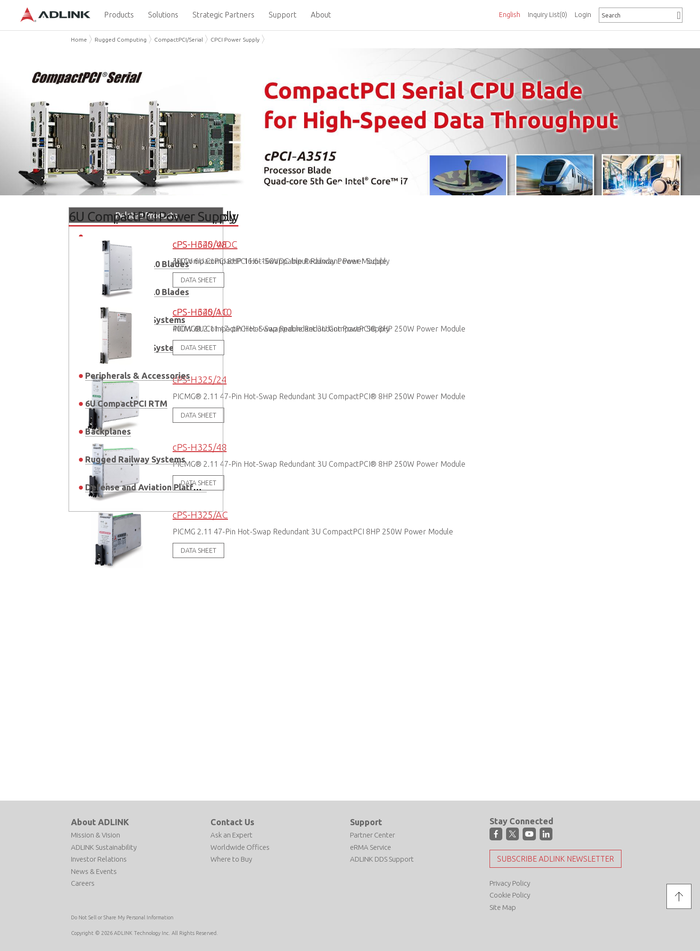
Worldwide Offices (240, 846)
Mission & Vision (95, 834)
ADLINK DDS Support (382, 858)
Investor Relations (99, 858)
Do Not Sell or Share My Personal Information (122, 917)
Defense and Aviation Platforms (149, 486)
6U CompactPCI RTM (126, 402)
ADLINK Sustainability (104, 846)
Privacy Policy (510, 882)
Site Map (503, 906)
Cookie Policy (510, 894)
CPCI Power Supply (235, 39)
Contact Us (232, 821)
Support (366, 821)
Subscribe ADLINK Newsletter (555, 858)
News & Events (94, 870)
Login (583, 14)
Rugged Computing (121, 39)
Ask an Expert (231, 834)
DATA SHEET (198, 549)
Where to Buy (231, 858)
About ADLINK (100, 821)
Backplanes (108, 430)
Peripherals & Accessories (137, 374)
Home (79, 39)
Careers (83, 882)
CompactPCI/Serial (178, 39)
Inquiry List (547, 14)
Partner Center (372, 834)
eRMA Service (370, 846)
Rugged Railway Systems (135, 458)
